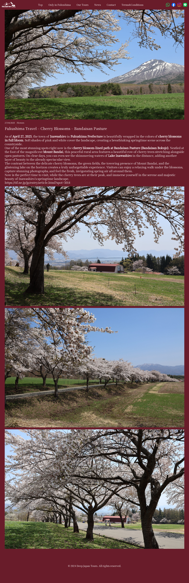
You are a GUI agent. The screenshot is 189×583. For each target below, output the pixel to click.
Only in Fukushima (59, 4)
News (97, 4)
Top (40, 4)
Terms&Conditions (132, 4)
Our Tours (82, 4)
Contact (111, 4)
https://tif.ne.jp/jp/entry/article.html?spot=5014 (37, 182)
